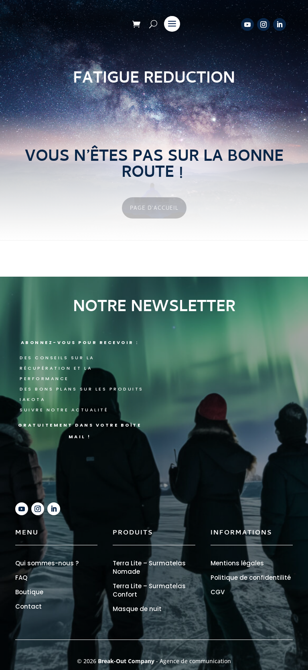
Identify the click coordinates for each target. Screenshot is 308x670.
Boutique (29, 592)
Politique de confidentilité (251, 577)
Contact (28, 606)
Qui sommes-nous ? (47, 563)
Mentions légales (237, 563)
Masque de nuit (137, 609)
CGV (218, 592)
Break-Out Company (127, 661)
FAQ (21, 577)
